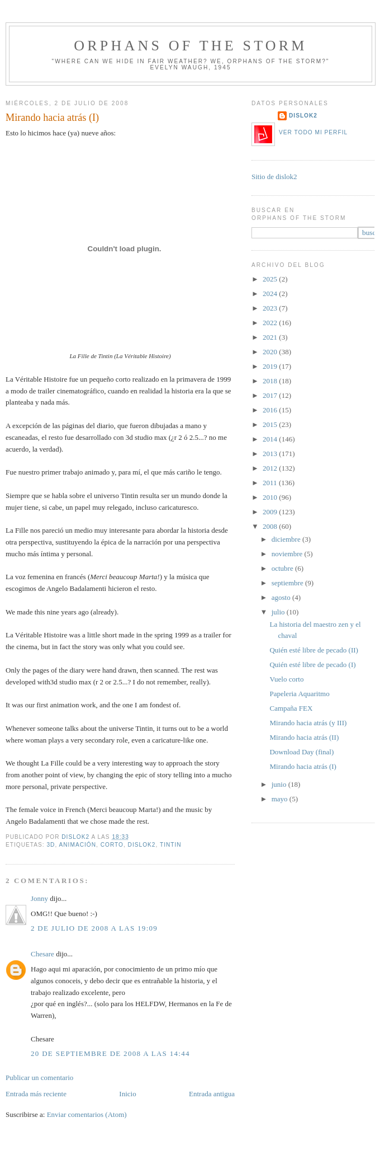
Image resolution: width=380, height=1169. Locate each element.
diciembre (287, 539)
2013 (271, 453)
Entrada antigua (212, 1094)
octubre (283, 568)
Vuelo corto (286, 679)
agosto (282, 597)
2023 (271, 308)
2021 (271, 337)
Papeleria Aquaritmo (299, 693)
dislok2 (76, 837)
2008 (271, 526)
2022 (271, 322)
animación (78, 845)
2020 (271, 352)
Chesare (42, 954)
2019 (271, 366)
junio (280, 784)
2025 (271, 279)
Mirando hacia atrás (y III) (307, 723)
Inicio (127, 1094)
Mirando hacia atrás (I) (302, 766)
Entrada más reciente (36, 1094)
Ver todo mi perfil (313, 132)
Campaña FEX (290, 708)
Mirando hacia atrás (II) (304, 737)
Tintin (171, 845)
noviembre (288, 554)
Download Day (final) (301, 752)
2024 (271, 293)
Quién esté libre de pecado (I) (312, 664)
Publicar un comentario (39, 1077)
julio (279, 612)
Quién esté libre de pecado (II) (313, 650)
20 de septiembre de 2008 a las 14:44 (110, 1053)
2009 (271, 512)
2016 (271, 410)
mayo (280, 799)
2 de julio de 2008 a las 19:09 (94, 928)
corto (112, 845)
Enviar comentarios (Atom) (87, 1114)
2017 (271, 395)
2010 (271, 497)
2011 (271, 482)
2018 (271, 381)
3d (50, 845)
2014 (271, 439)
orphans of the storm (190, 45)
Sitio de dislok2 (274, 176)
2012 (271, 468)
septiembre (288, 583)
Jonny (39, 898)
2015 (271, 424)
